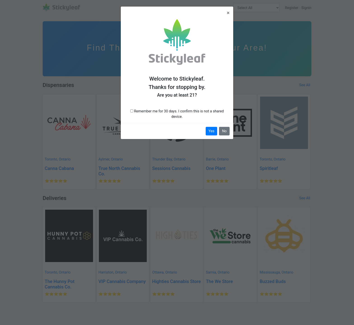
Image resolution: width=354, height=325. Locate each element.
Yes (211, 131)
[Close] (228, 13)
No (224, 131)
